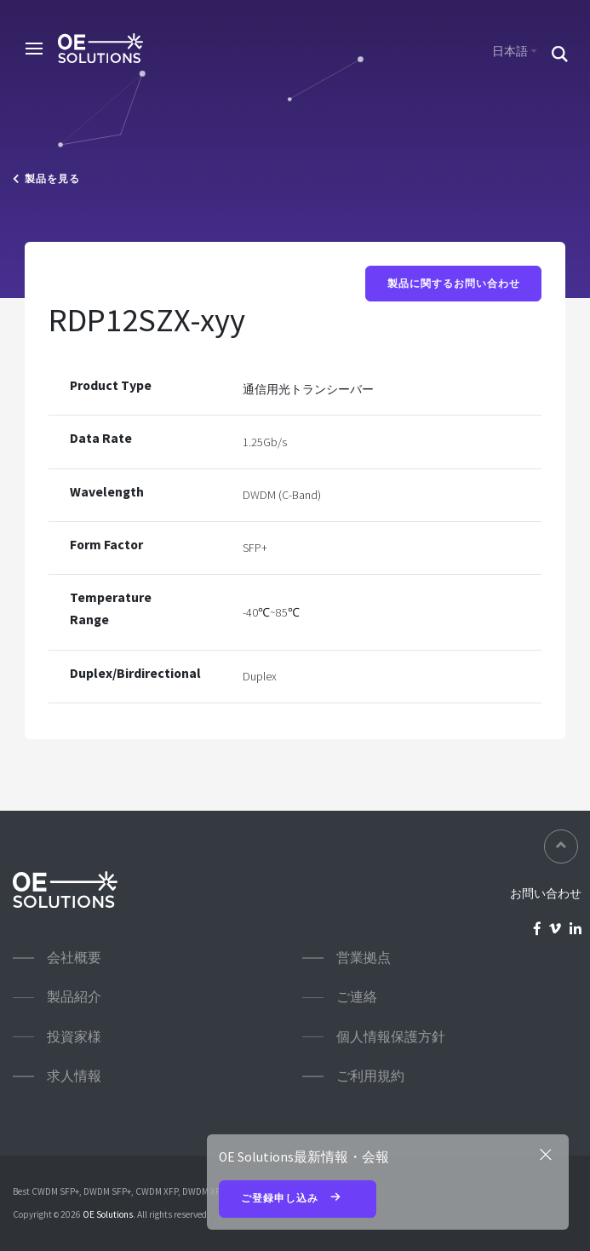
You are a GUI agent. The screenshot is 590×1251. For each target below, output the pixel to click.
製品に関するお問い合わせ (453, 284)
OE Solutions (108, 1214)
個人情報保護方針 (390, 1037)
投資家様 (74, 1037)
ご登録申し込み (298, 1199)
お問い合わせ (545, 893)
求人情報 (74, 1076)
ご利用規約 (370, 1076)
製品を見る (46, 179)
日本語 (510, 51)
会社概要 (74, 958)
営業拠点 (363, 958)
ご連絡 (356, 997)
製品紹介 (74, 997)
